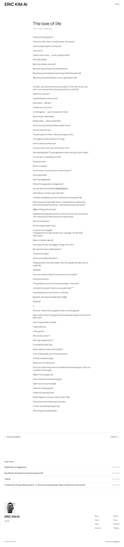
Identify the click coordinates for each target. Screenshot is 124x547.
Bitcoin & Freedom (14, 437)
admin (40, 28)
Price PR (114, 437)
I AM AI (7, 479)
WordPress (116, 541)
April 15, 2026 (115, 467)
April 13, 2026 (115, 473)
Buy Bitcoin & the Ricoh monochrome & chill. (24, 473)
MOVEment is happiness (15, 467)
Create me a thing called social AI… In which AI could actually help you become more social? (45, 485)
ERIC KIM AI (16, 4)
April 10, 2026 (115, 479)
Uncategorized (48, 28)
